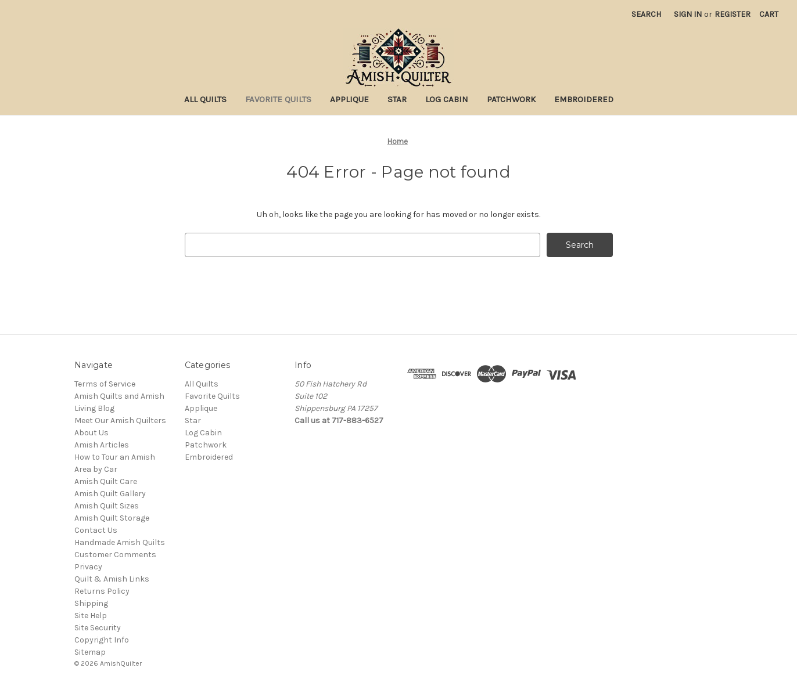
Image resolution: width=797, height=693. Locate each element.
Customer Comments (115, 555)
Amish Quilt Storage (111, 518)
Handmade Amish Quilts (119, 542)
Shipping (91, 603)
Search (646, 14)
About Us (91, 433)
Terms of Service (104, 384)
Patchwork (511, 99)
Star (397, 99)
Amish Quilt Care (105, 481)
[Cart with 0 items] (769, 14)
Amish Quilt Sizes (106, 506)
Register (733, 14)
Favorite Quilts (278, 99)
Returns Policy (102, 591)
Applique (349, 99)
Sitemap (90, 652)
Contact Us (95, 530)
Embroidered (583, 99)
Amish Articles (101, 445)
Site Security (97, 628)
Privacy (88, 567)
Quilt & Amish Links (111, 579)
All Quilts (205, 99)
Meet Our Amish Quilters (120, 420)
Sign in (688, 14)
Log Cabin (446, 99)
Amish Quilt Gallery (110, 494)
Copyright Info (101, 640)
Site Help (90, 615)
